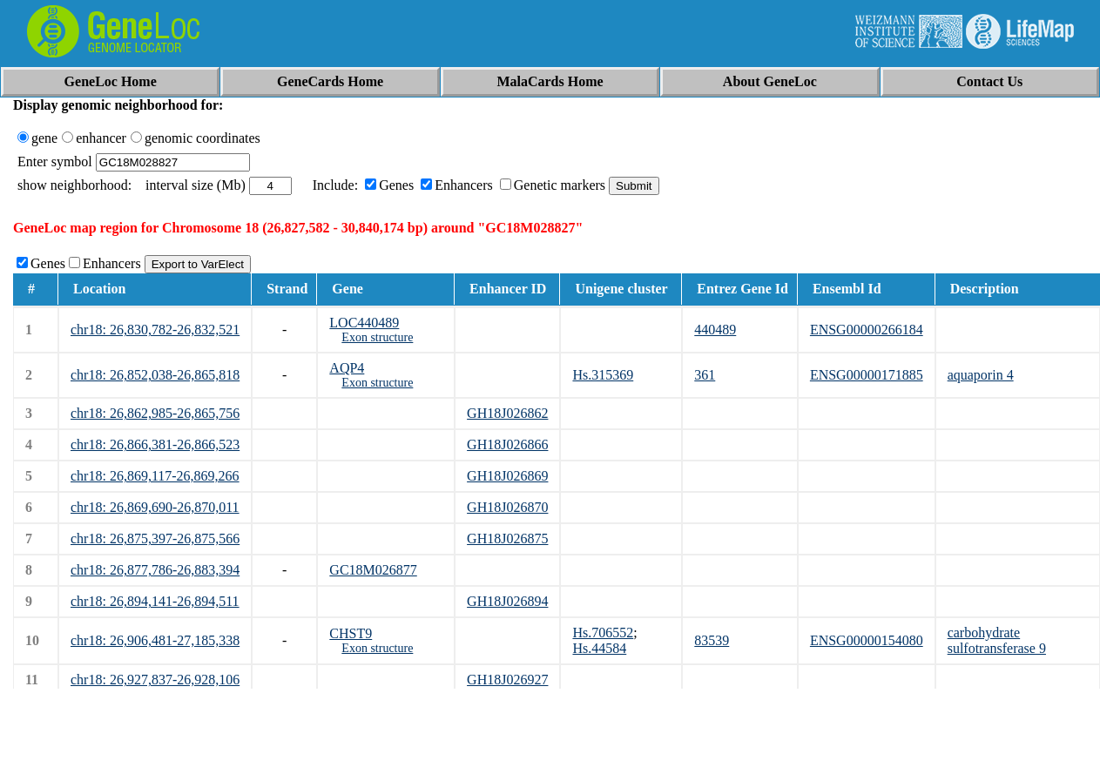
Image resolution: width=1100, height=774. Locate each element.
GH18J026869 (507, 475)
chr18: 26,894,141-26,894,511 (155, 601)
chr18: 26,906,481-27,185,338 (155, 640)
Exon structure (377, 337)
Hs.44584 (599, 648)
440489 (715, 329)
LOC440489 (364, 322)
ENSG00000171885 (866, 374)
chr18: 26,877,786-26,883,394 (155, 569)
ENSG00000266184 (866, 329)
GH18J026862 (507, 413)
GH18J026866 (507, 444)
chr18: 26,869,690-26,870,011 (155, 507)
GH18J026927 (507, 679)
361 (704, 374)
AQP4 (346, 367)
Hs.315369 (602, 374)
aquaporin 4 (981, 374)
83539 (711, 640)
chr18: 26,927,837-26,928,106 (155, 679)
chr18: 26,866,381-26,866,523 (155, 444)
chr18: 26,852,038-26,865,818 (155, 374)
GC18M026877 (372, 569)
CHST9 (350, 633)
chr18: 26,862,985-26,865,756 (155, 413)
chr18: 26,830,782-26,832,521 (155, 329)
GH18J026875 (507, 538)
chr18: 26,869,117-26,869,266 (155, 475)
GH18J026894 (507, 601)
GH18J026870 (507, 507)
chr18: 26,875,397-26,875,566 (155, 538)
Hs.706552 (602, 632)
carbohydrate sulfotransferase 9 (997, 640)
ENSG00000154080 (866, 640)
